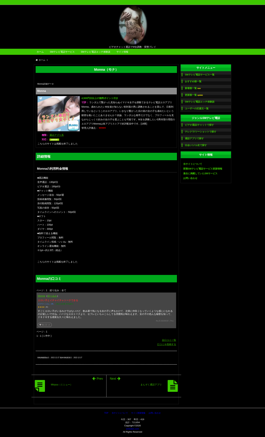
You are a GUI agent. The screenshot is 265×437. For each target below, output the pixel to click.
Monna (41, 296)
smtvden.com (132, 429)
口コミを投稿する (166, 344)
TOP (106, 413)
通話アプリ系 (57, 135)
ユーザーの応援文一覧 (197, 108)
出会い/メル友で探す (196, 145)
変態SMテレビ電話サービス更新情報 (202, 168)
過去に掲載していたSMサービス (200, 173)
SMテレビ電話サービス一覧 (199, 74)
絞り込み (52, 296)
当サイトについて (192, 164)
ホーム (40, 51)
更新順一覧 (194, 95)
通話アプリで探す (194, 138)
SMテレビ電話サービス (62, 51)
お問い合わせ (190, 178)
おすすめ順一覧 (193, 81)
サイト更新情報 (138, 413)
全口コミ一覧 (169, 340)
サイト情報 (122, 51)
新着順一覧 (193, 88)
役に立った (44, 325)
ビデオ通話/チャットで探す (199, 125)
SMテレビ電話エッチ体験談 (95, 51)
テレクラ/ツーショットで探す (200, 131)
